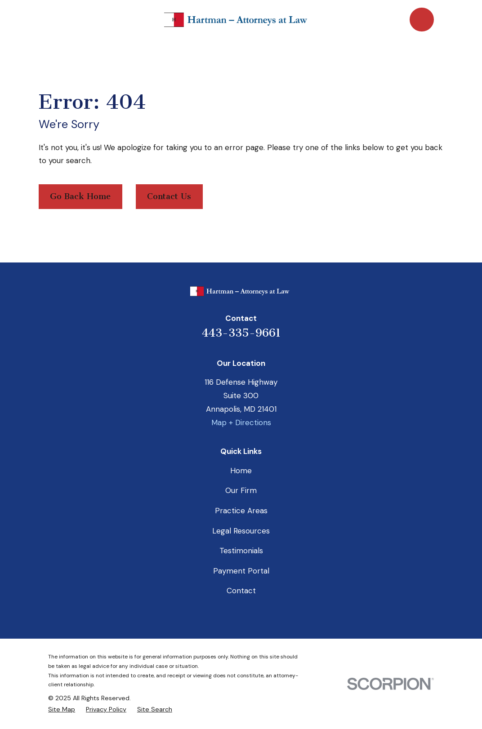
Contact (241, 591)
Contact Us (169, 196)
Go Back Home (80, 196)
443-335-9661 (241, 332)
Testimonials (241, 551)
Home (241, 471)
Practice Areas (241, 511)
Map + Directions (241, 422)
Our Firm (241, 490)
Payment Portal (241, 571)
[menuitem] (61, 709)
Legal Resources (241, 531)
